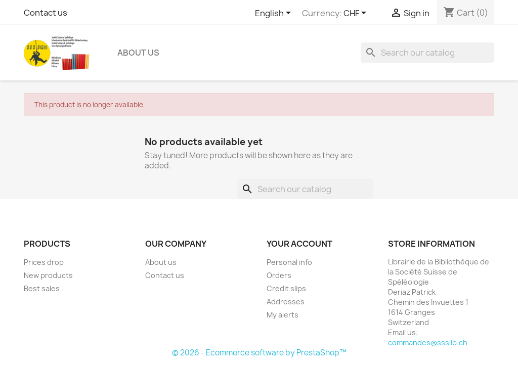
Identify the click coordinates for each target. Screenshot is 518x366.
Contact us (45, 12)
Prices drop (44, 262)
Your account (299, 243)
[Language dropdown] (274, 14)
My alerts (282, 314)
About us (138, 52)
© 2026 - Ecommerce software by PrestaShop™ (259, 352)
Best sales (42, 288)
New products (48, 275)
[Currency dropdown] (356, 14)
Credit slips (286, 288)
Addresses (286, 301)
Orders (279, 275)
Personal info (289, 262)
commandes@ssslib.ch (427, 342)
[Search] (427, 52)
